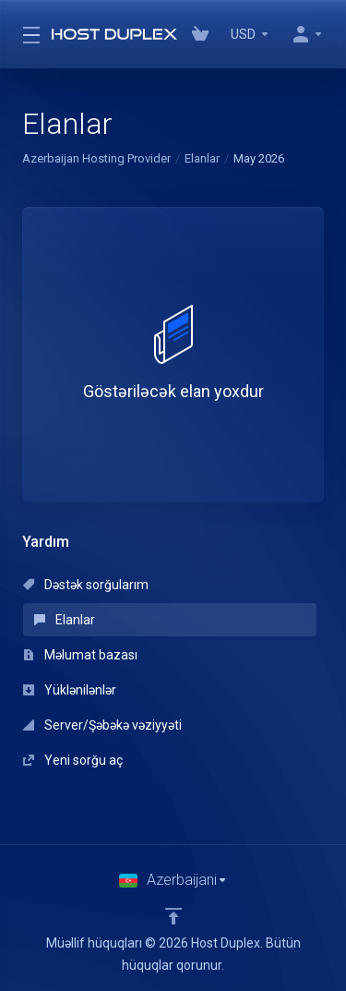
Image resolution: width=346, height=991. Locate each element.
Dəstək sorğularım (86, 584)
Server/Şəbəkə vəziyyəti (102, 725)
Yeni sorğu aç (73, 760)
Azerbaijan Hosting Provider (96, 158)
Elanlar (202, 158)
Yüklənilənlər (69, 690)
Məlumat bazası (80, 654)
